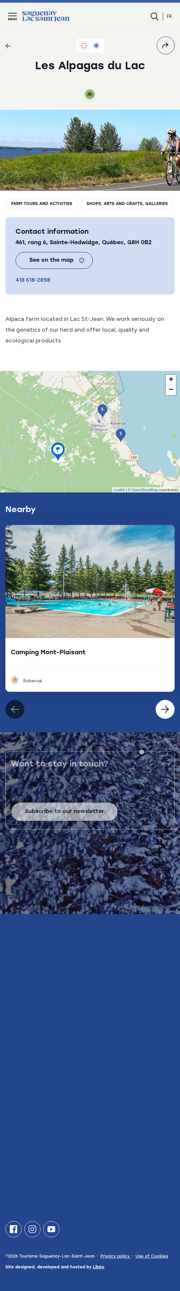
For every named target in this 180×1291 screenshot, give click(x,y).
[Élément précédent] (165, 709)
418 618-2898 (33, 280)
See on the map (56, 260)
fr (169, 16)
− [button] (171, 390)
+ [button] (171, 380)
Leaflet (119, 490)
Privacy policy (115, 1257)
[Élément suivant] (14, 709)
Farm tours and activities (41, 204)
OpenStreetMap (145, 490)
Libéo (98, 1267)
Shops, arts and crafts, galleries (127, 204)
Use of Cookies (151, 1257)
